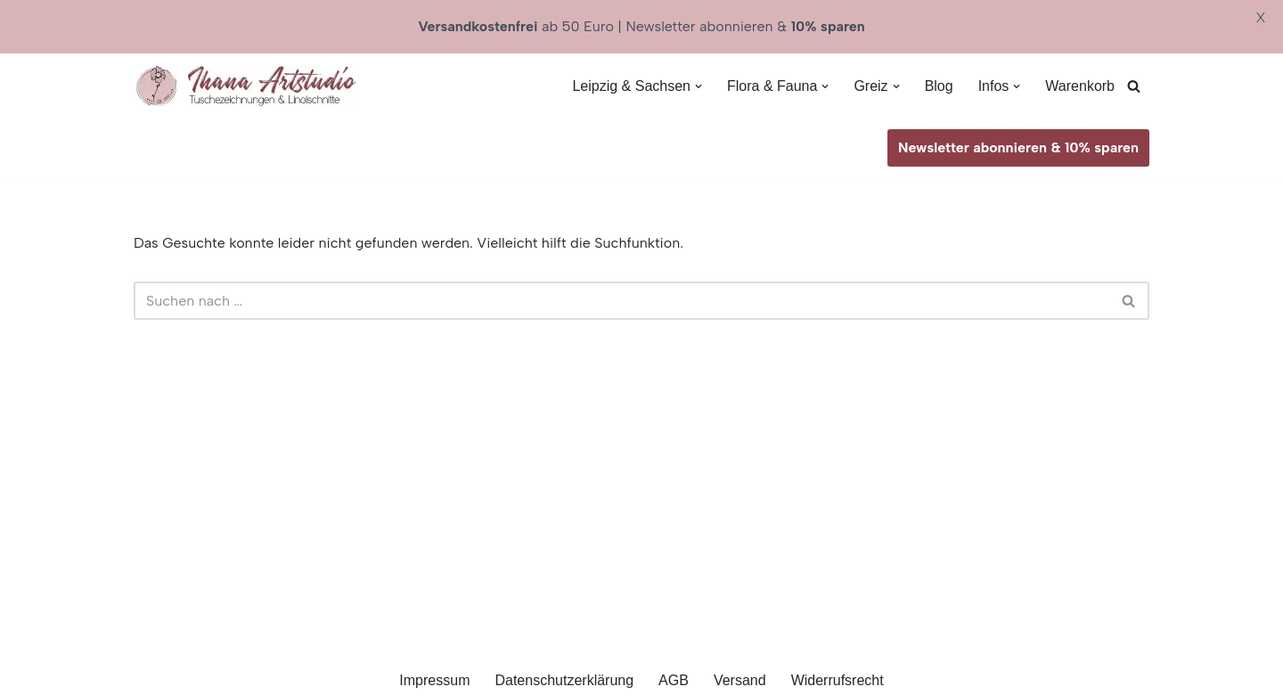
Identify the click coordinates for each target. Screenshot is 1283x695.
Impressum (434, 680)
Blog (939, 86)
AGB (673, 680)
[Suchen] (1133, 86)
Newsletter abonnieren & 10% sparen (1018, 147)
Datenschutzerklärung (563, 680)
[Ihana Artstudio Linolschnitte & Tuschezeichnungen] (245, 86)
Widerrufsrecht (837, 680)
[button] (698, 86)
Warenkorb (1080, 86)
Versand (740, 680)
